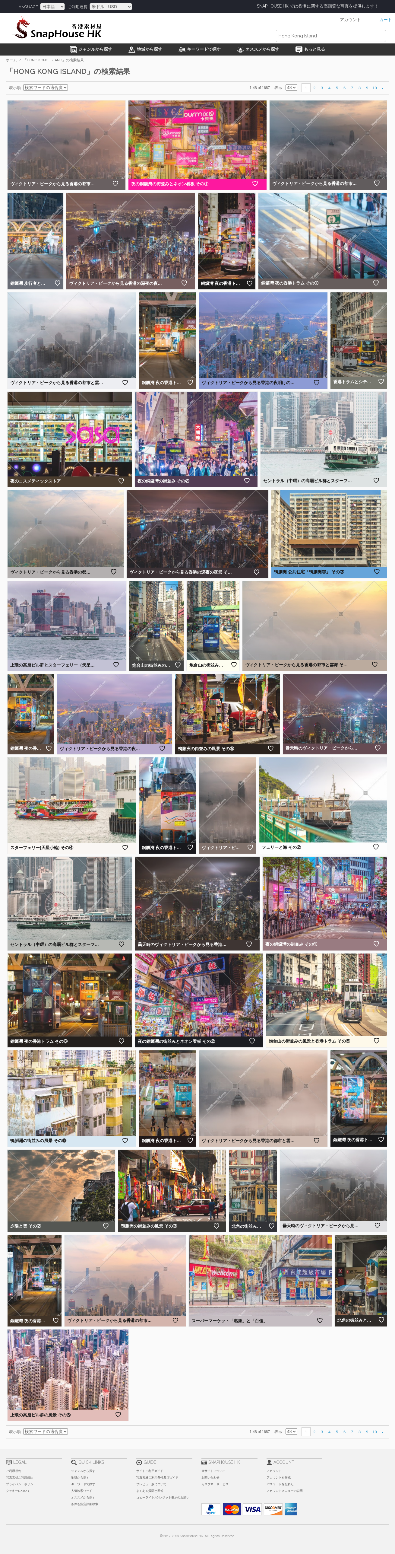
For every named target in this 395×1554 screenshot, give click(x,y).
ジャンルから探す (83, 1471)
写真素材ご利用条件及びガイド (157, 1477)
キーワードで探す (83, 1484)
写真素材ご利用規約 (19, 1477)
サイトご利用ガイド (149, 1471)
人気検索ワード (81, 1490)
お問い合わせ (210, 1477)
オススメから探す (83, 1497)
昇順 (73, 87)
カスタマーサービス (215, 1484)
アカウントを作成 (279, 1477)
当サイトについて (213, 1471)
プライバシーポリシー (21, 1484)
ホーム (11, 60)
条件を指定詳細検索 (84, 1504)
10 (374, 88)
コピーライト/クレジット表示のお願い (162, 1497)
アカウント (274, 1471)
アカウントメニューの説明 (285, 1490)
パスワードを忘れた (280, 1484)
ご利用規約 (13, 1471)
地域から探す (80, 1477)
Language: (28, 7)
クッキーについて (18, 1490)
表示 (278, 87)
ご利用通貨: (78, 7)
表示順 (15, 87)
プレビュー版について (151, 1484)
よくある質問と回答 (149, 1490)
